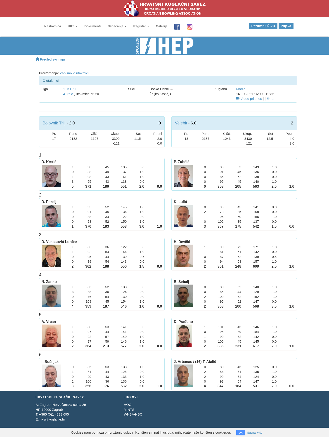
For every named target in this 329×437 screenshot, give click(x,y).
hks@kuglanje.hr (52, 419)
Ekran (271, 98)
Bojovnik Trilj (54, 123)
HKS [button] (71, 26)
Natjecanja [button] (115, 26)
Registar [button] (139, 26)
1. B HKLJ (70, 89)
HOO (127, 405)
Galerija (160, 26)
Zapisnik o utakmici (74, 73)
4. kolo (68, 94)
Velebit (181, 123)
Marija (240, 89)
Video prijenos (249, 98)
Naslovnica (51, 26)
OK (240, 432)
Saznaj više (255, 432)
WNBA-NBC (133, 414)
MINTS (129, 409)
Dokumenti (91, 26)
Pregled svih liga (50, 59)
